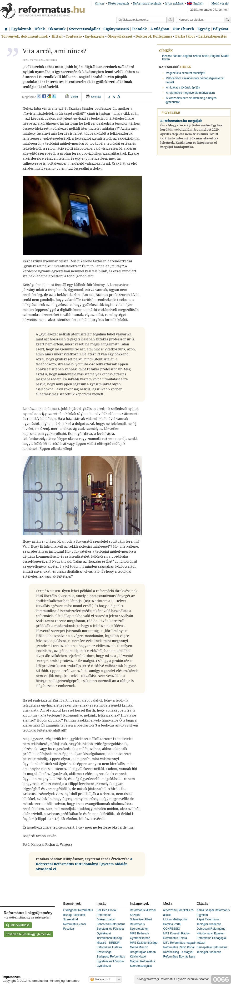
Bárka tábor (185, 36)
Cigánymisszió (116, 29)
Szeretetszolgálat (84, 29)
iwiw (39, 96)
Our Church (183, 29)
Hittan (57, 36)
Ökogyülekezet (119, 36)
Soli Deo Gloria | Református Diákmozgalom (107, 914)
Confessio (73, 36)
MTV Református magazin (179, 942)
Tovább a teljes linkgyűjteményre (28, 934)
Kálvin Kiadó (138, 956)
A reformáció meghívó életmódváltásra (190, 92)
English (195, 3)
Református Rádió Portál (179, 947)
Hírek (40, 29)
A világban (159, 29)
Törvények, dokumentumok (24, 36)
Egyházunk (21, 29)
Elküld (74, 96)
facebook (44, 96)
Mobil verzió (220, 3)
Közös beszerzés (118, 3)
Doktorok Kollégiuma (154, 36)
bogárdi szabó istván (196, 56)
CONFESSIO (171, 928)
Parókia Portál (172, 924)
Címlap (5, 27)
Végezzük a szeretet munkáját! (185, 73)
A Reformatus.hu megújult (181, 121)
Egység (203, 29)
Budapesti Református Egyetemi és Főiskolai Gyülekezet (111, 961)
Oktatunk (57, 29)
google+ (49, 96)
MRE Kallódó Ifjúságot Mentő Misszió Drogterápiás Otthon (144, 947)
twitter (54, 96)
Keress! (227, 20)
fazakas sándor (171, 56)
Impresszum (12, 977)
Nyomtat (96, 96)
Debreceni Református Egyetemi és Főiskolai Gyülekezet (111, 929)
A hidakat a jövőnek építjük (183, 87)
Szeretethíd (70, 919)
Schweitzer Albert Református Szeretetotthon (141, 924)
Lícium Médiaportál (175, 919)
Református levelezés (147, 3)
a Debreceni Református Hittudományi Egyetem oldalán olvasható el (84, 864)
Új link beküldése (18, 925)
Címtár (99, 3)
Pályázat (220, 29)
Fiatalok (139, 29)
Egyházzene (94, 36)
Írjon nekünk (174, 3)
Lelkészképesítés (212, 36)
